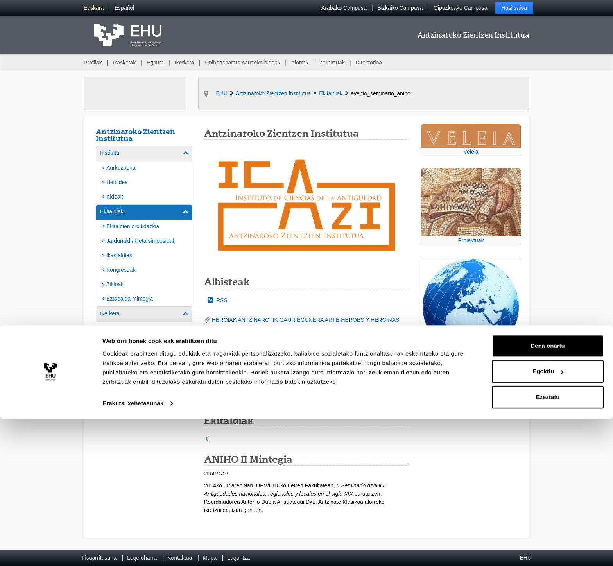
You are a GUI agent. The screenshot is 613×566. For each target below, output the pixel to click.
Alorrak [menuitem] (299, 62)
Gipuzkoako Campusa (461, 8)
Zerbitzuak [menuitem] (332, 62)
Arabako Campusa (344, 8)
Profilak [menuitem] (93, 62)
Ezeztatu (548, 544)
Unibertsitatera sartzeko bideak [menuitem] (242, 62)
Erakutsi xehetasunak (132, 550)
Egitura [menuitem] (155, 62)
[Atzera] (207, 439)
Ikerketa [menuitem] (184, 62)
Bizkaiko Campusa (400, 8)
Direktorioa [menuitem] (368, 62)
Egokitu (547, 518)
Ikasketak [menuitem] (124, 62)
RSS (218, 300)
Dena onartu (548, 493)
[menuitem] (94, 8)
